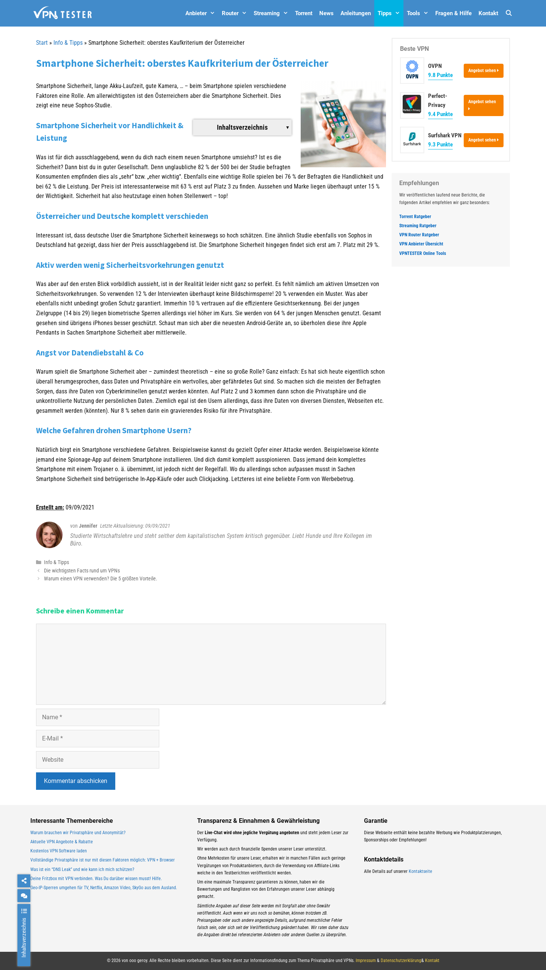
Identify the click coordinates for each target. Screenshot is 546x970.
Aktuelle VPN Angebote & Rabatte (61, 841)
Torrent (303, 13)
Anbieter (201, 13)
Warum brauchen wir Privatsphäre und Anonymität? (78, 832)
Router (236, 13)
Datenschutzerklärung (401, 960)
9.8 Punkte (440, 75)
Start (42, 42)
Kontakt (488, 13)
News (326, 13)
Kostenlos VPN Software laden (58, 851)
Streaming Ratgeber (417, 225)
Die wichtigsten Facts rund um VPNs (82, 571)
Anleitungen (355, 13)
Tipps (390, 13)
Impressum (366, 960)
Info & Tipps (68, 42)
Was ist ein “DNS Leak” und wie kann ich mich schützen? (82, 869)
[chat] (23, 895)
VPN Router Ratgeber (419, 234)
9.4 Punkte (440, 114)
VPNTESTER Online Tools (422, 253)
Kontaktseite (420, 871)
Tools (419, 13)
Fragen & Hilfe (453, 13)
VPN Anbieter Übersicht (421, 244)
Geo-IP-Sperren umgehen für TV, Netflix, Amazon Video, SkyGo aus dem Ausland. (103, 887)
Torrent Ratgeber (415, 216)
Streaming (273, 13)
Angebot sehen (483, 70)
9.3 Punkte (440, 144)
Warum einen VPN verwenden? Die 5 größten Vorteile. (100, 578)
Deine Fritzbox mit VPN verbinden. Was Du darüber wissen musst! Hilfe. (96, 878)
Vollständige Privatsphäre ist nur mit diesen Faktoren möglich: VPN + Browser (102, 860)
